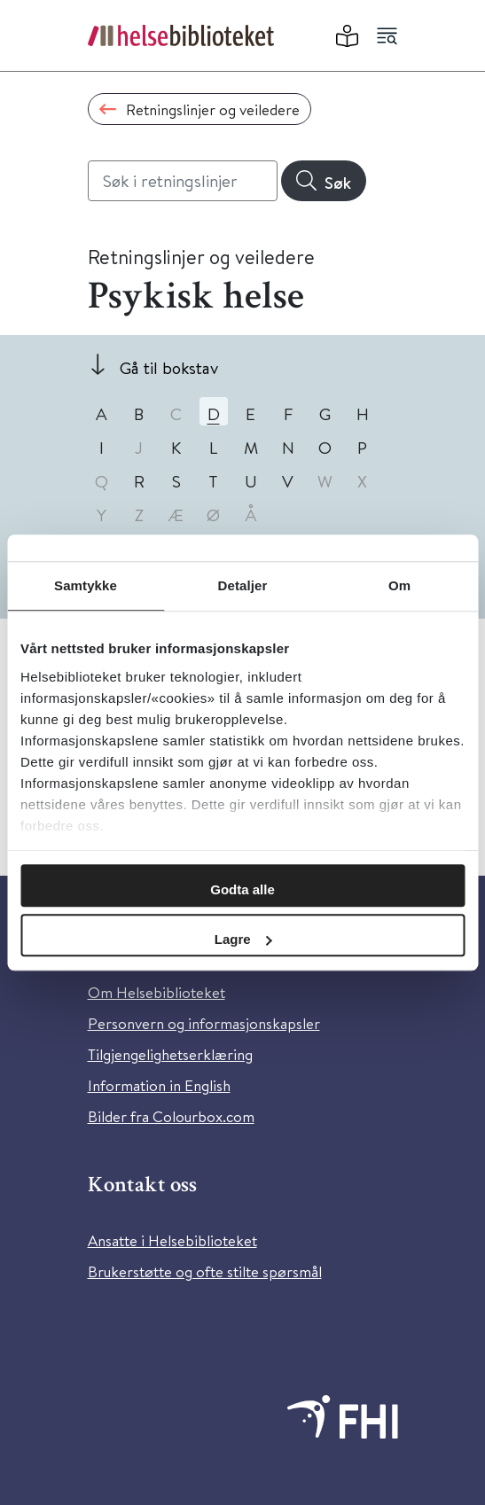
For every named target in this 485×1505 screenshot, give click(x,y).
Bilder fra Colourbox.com (171, 1116)
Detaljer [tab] (243, 585)
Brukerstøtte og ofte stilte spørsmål (205, 1271)
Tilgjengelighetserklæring (170, 1054)
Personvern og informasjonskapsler (204, 1023)
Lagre (243, 939)
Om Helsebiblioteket (156, 992)
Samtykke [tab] (85, 585)
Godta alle (242, 889)
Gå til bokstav (169, 367)
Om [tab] (399, 585)
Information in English (159, 1085)
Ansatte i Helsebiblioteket (172, 1240)
